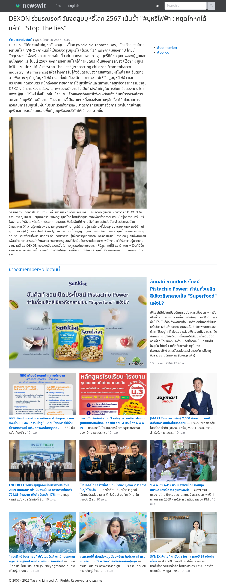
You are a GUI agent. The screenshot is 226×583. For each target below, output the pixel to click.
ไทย (58, 6)
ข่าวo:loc (163, 52)
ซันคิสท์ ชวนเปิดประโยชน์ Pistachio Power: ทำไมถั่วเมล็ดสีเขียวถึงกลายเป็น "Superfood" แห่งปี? (183, 292)
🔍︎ (211, 5)
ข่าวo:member (167, 47)
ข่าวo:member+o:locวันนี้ (34, 269)
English (73, 6)
